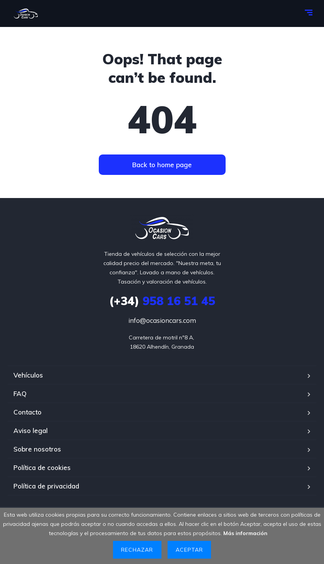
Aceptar (189, 549)
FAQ (20, 393)
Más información (245, 533)
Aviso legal (30, 430)
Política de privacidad (46, 486)
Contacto (27, 412)
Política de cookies (42, 467)
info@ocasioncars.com (162, 320)
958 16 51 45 (162, 301)
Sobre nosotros (37, 449)
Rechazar (137, 549)
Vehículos (28, 375)
